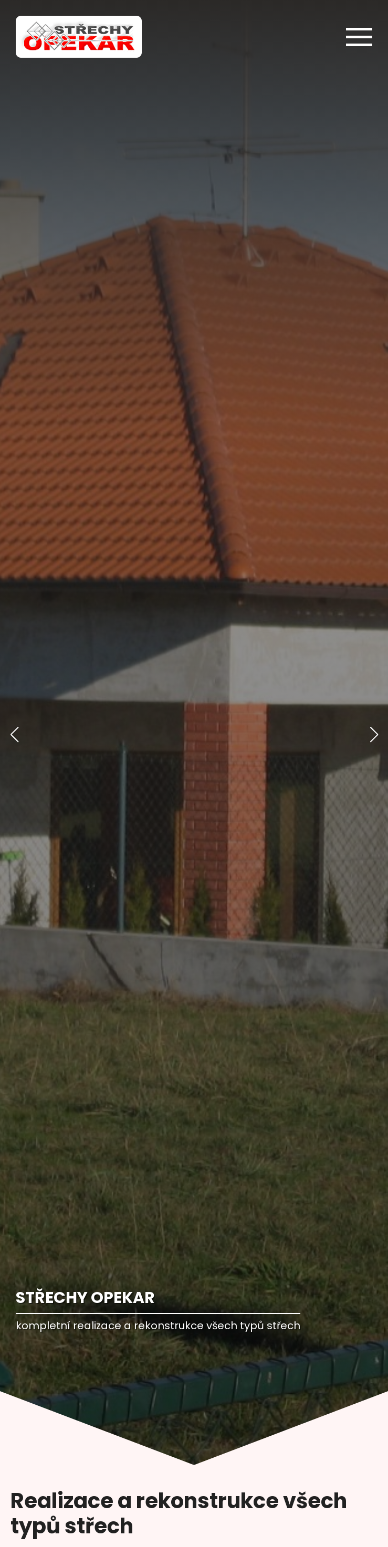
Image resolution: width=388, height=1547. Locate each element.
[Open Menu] (359, 37)
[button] (14, 735)
